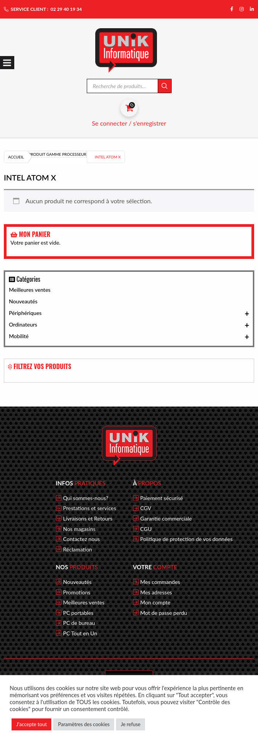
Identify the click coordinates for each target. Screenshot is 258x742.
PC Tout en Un (80, 633)
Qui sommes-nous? (85, 498)
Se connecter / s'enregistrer (129, 123)
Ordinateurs (129, 325)
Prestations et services (89, 508)
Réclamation (77, 549)
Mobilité (129, 336)
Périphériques (129, 313)
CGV (146, 508)
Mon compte (155, 602)
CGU (146, 529)
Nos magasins (79, 529)
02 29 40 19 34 (66, 9)
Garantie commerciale (166, 518)
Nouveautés (23, 301)
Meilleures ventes (30, 289)
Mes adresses (156, 592)
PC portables (78, 613)
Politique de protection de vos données (186, 539)
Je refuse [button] (130, 724)
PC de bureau (79, 623)
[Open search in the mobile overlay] (129, 86)
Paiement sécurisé (161, 498)
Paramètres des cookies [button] (84, 724)
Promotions (77, 592)
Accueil (16, 157)
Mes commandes (160, 582)
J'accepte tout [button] (31, 724)
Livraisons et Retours (88, 518)
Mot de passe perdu (163, 613)
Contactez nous (81, 539)
